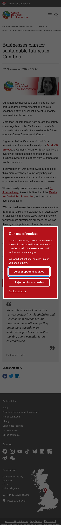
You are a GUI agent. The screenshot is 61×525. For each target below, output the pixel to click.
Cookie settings (17, 291)
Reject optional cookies (29, 282)
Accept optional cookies (29, 271)
